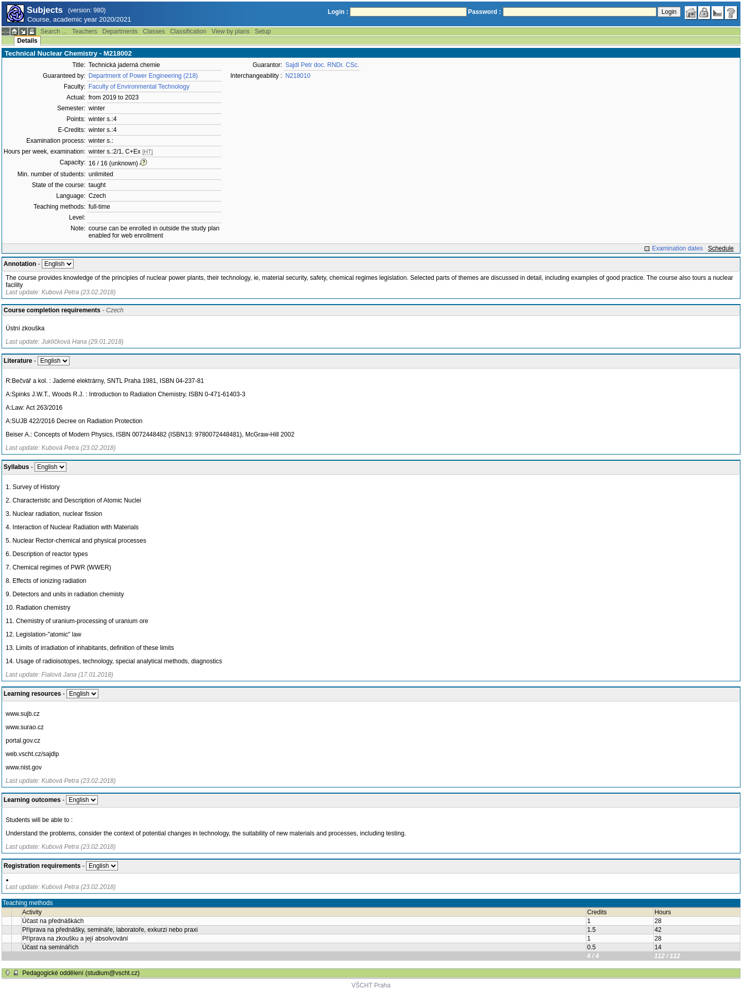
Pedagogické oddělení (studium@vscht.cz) (81, 973)
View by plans (231, 31)
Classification (188, 31)
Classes (154, 31)
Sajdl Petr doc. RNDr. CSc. (322, 65)
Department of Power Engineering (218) (143, 75)
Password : (484, 11)
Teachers (84, 31)
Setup (263, 31)
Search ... (53, 31)
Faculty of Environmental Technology (139, 86)
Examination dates (677, 248)
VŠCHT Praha (371, 985)
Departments (120, 31)
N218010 (298, 75)
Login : (338, 11)
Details (27, 40)
